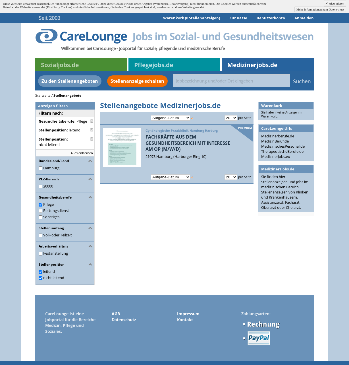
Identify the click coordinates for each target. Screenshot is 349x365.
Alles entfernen (82, 153)
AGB (116, 313)
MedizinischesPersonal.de (283, 146)
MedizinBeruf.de (275, 141)
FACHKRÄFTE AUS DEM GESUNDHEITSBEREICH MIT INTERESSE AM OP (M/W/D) (188, 143)
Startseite (43, 95)
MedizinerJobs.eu (275, 156)
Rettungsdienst (56, 210)
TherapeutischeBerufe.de (282, 151)
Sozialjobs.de (60, 65)
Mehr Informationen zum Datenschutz (320, 9)
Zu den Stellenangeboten (69, 81)
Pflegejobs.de (153, 65)
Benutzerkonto (271, 17)
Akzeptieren (336, 3)
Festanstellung (55, 253)
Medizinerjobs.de (252, 65)
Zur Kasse (238, 17)
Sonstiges (51, 216)
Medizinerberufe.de (277, 136)
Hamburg (51, 167)
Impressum (188, 313)
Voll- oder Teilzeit (57, 235)
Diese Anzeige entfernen (91, 121)
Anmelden (304, 17)
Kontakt (185, 319)
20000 (48, 186)
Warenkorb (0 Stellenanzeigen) (191, 17)
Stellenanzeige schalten (137, 81)
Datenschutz (124, 319)
